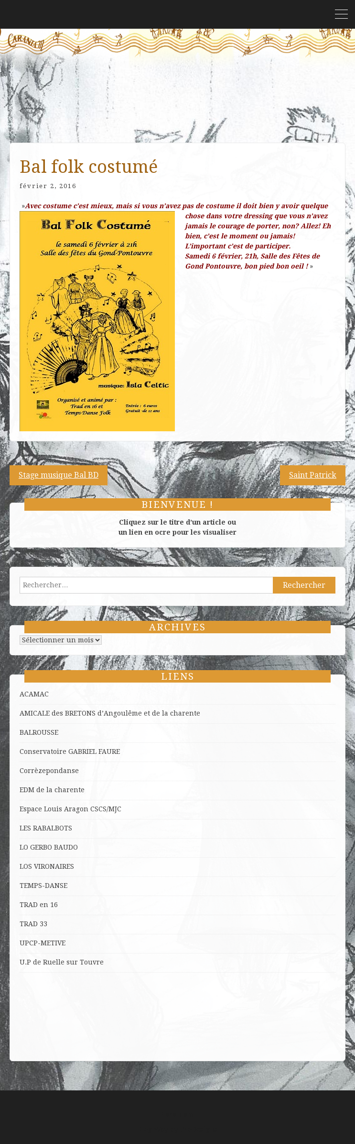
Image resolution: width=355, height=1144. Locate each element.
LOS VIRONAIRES (47, 866)
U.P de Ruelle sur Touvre (62, 962)
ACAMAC (34, 694)
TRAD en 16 (39, 904)
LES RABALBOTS (46, 828)
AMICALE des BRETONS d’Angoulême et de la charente (110, 713)
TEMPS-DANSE (43, 885)
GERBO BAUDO (54, 847)
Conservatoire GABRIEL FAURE (70, 751)
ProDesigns (199, 1129)
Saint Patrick (312, 475)
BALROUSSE (39, 732)
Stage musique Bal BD (58, 475)
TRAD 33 (33, 924)
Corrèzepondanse (49, 770)
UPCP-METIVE (42, 943)
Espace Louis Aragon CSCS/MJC (70, 809)
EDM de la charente (52, 790)
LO (25, 847)
